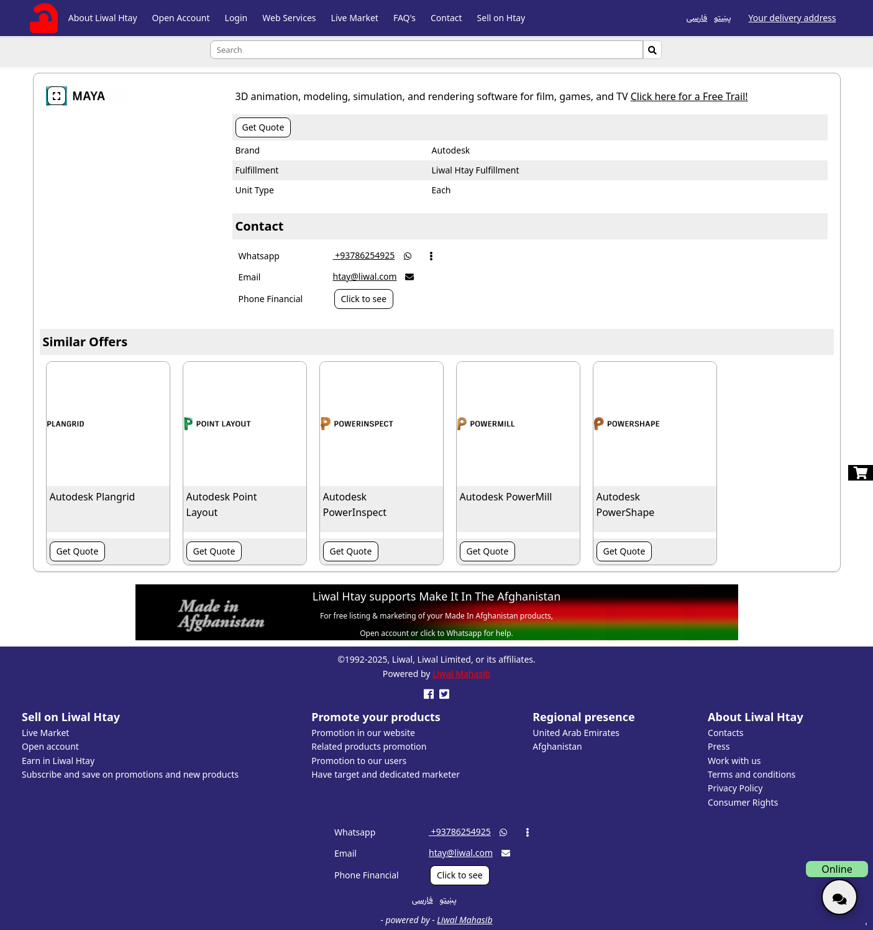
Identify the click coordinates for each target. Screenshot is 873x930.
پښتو (722, 17)
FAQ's (404, 18)
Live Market (354, 18)
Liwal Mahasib (461, 673)
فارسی (696, 17)
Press (718, 746)
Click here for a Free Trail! (689, 96)
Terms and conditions (751, 774)
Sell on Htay (501, 18)
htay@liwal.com (365, 276)
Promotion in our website (363, 733)
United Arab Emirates (575, 733)
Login (236, 18)
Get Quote (263, 127)
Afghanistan (557, 746)
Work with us (734, 761)
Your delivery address (792, 18)
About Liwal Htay (102, 18)
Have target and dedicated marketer (385, 774)
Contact (446, 18)
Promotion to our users (358, 761)
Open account (50, 746)
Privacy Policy (735, 788)
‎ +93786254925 (364, 255)
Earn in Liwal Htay (58, 761)
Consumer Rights (743, 802)
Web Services (289, 18)
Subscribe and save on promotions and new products (130, 774)
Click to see (364, 299)
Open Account (181, 18)
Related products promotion (368, 746)
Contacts (725, 733)
